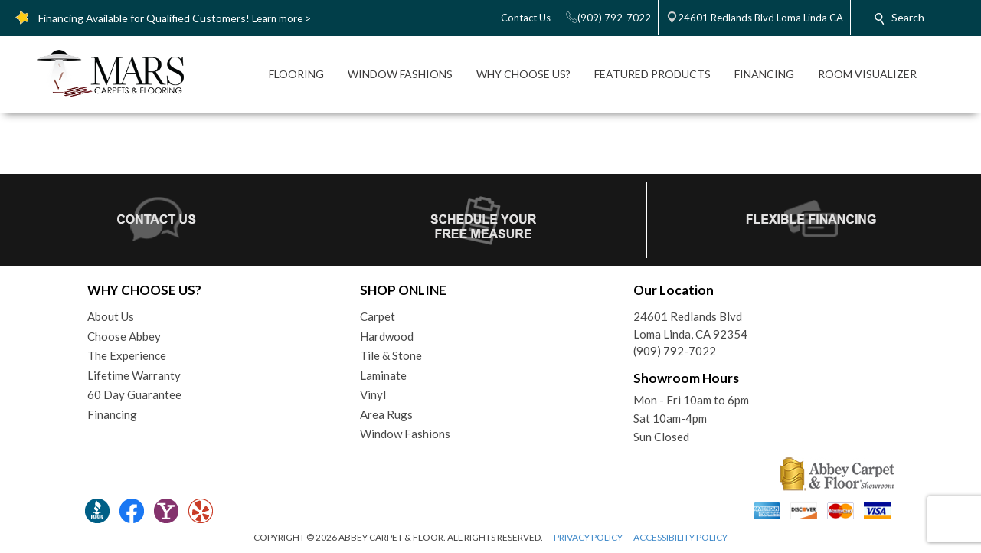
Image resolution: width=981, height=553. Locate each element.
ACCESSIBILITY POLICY (680, 537)
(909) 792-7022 (674, 351)
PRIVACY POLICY (588, 537)
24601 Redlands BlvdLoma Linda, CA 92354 (690, 325)
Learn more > (281, 18)
